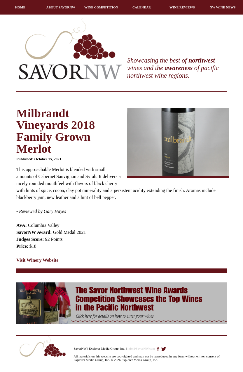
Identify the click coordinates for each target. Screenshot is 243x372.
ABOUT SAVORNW (60, 7)
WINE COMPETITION (101, 7)
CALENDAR (141, 7)
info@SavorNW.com (141, 348)
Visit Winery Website (37, 260)
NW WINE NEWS (223, 7)
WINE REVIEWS (182, 7)
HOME (20, 7)
